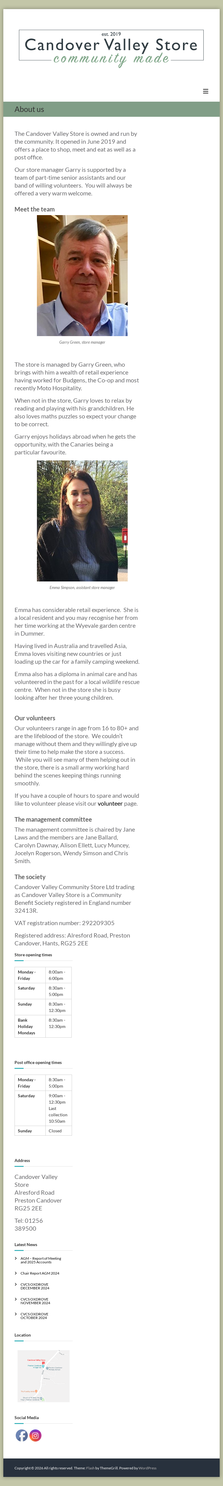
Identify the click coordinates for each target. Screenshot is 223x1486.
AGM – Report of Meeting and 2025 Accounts (41, 1260)
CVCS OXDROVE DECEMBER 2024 (35, 1286)
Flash (90, 1468)
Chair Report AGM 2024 (40, 1273)
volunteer (110, 803)
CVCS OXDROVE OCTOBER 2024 (34, 1316)
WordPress (147, 1468)
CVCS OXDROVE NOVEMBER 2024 (35, 1301)
